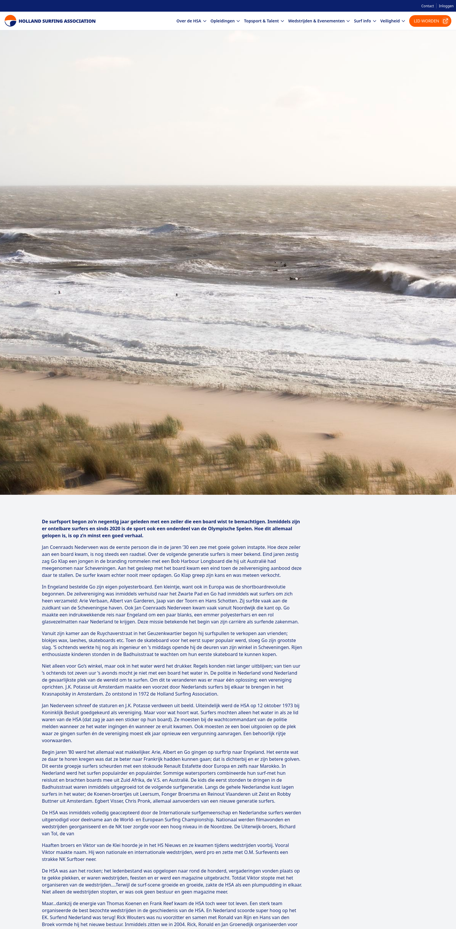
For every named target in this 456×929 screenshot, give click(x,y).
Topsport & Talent (264, 21)
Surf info (365, 21)
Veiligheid (393, 21)
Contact (427, 5)
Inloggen (446, 5)
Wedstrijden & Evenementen (319, 21)
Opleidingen (226, 21)
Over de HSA (192, 21)
